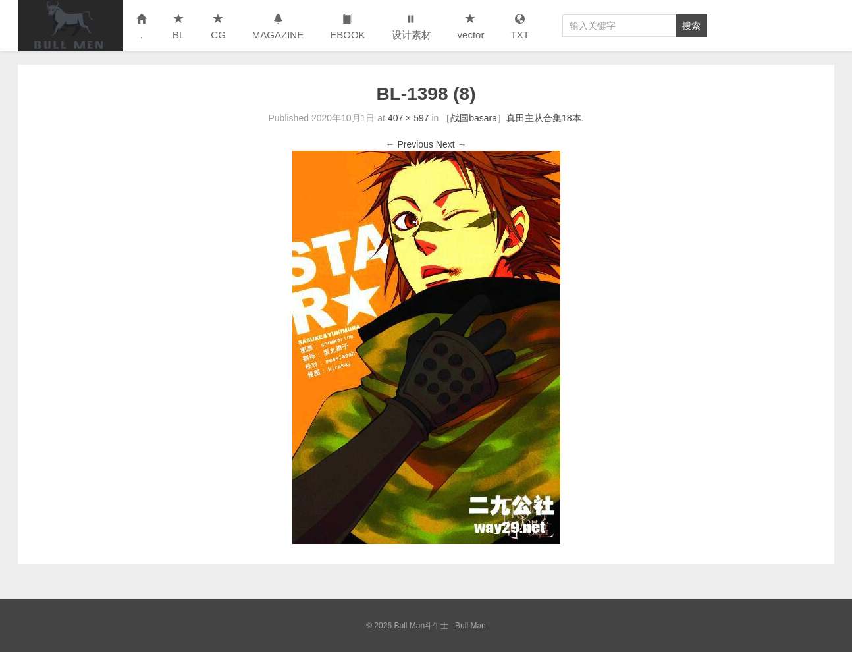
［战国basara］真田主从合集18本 (511, 118)
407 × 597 (408, 118)
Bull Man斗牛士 (70, 25)
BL (178, 27)
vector (471, 27)
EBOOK (347, 27)
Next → (451, 144)
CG (218, 27)
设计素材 (411, 27)
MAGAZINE (278, 27)
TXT (519, 27)
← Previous (409, 144)
